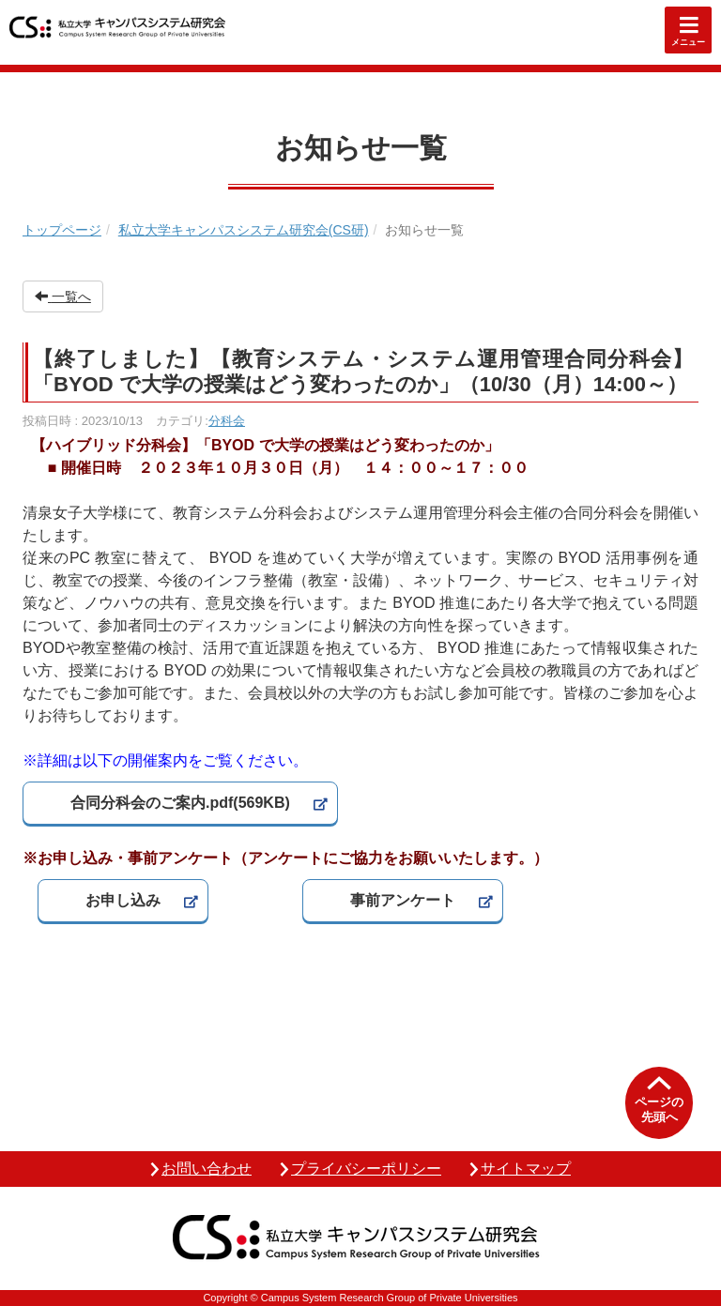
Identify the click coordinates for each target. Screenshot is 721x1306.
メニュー (688, 42)
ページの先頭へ (659, 1109)
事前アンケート (402, 900)
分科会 (226, 421)
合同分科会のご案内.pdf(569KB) (180, 803)
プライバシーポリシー (366, 1169)
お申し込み (123, 900)
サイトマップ (526, 1169)
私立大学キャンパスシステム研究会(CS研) (243, 229)
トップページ (62, 229)
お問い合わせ (206, 1169)
